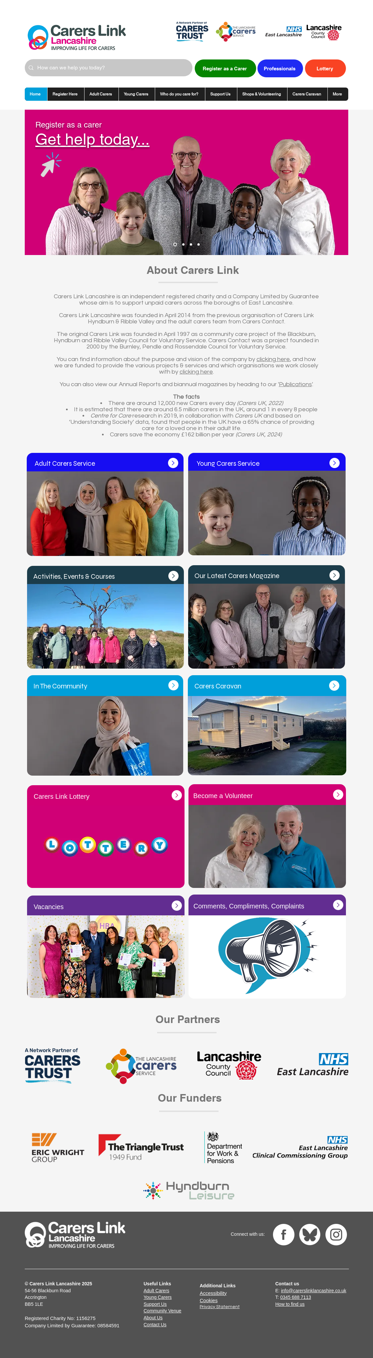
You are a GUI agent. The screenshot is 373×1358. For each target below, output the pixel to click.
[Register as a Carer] (225, 68)
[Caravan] (183, 244)
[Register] (175, 244)
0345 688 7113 (295, 1297)
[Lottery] (325, 68)
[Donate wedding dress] (198, 244)
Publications (295, 384)
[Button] (267, 614)
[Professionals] (280, 68)
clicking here (273, 359)
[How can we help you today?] (108, 67)
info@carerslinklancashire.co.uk (313, 1290)
